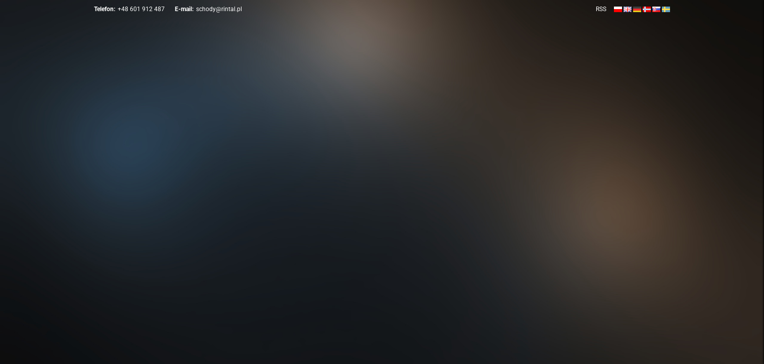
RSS (601, 9)
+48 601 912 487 (141, 9)
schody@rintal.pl (219, 9)
